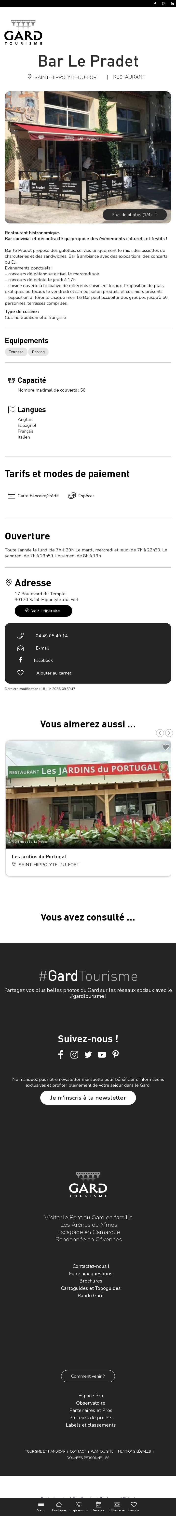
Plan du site (102, 1451)
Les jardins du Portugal (39, 856)
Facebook (43, 660)
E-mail (42, 648)
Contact (78, 1451)
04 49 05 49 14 (52, 636)
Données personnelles (88, 1458)
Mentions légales (134, 1451)
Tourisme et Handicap (45, 1451)
